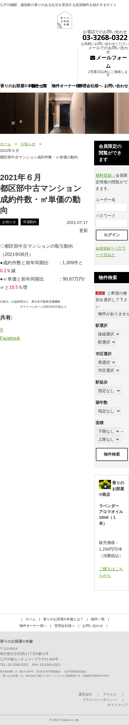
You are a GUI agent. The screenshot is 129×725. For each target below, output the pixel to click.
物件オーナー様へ (65, 86)
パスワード (106, 215)
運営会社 (85, 694)
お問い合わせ (116, 86)
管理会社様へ (90, 86)
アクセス (110, 694)
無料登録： (106, 175)
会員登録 (103, 248)
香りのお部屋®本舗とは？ (13, 86)
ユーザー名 (106, 199)
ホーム (5, 144)
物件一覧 (39, 86)
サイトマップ (117, 705)
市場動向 (30, 222)
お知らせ (28, 144)
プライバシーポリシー (99, 700)
